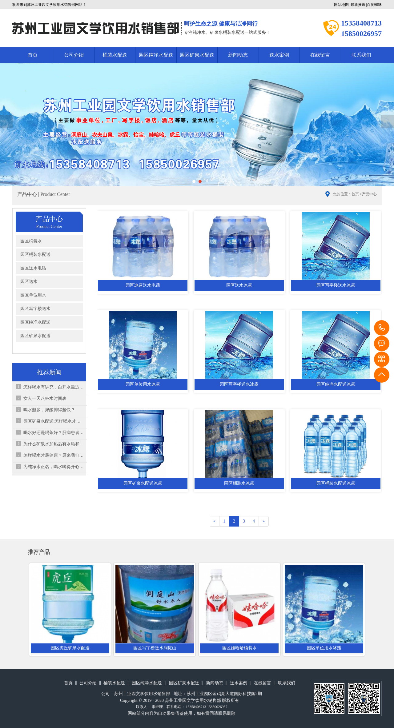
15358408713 (381, 328)
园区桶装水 (31, 241)
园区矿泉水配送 (197, 55)
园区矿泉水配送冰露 (142, 483)
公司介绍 (74, 55)
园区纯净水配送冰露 (335, 384)
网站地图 (341, 4)
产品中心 (369, 194)
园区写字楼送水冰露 (335, 285)
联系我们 (361, 55)
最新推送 (358, 4)
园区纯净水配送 (156, 55)
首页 (33, 55)
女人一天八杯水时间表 (44, 398)
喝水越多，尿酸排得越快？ (49, 410)
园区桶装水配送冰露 (335, 483)
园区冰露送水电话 (143, 285)
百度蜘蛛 (374, 4)
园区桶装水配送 (35, 254)
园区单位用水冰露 (143, 384)
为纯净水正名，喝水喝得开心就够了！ (53, 466)
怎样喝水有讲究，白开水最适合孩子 (53, 387)
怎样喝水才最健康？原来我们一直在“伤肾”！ (53, 455)
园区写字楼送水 (35, 308)
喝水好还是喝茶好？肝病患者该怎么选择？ (53, 432)
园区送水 (29, 281)
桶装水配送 (115, 55)
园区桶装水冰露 (239, 483)
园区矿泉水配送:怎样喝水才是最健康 (53, 421)
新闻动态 (238, 55)
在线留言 (320, 55)
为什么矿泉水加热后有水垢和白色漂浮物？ (53, 444)
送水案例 (279, 55)
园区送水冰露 (239, 285)
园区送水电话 (33, 268)
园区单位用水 (33, 295)
